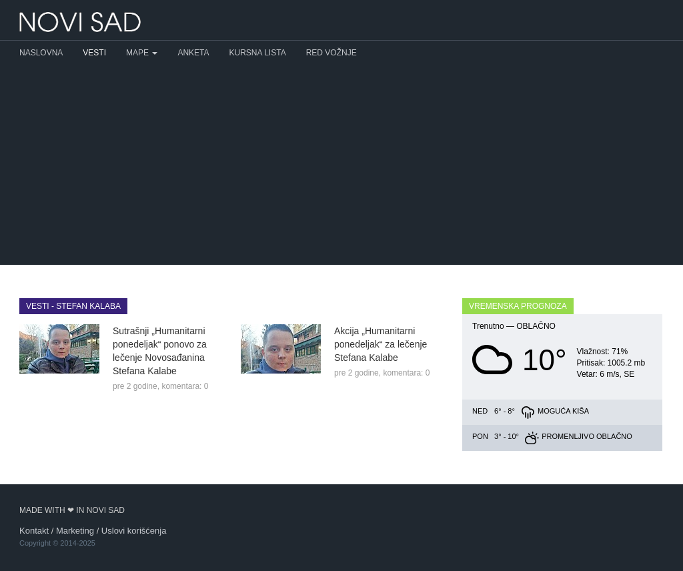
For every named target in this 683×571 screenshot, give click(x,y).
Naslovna (41, 52)
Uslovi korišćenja (134, 531)
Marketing (75, 531)
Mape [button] (141, 52)
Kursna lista (257, 52)
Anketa (193, 52)
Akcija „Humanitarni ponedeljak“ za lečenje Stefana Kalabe (380, 344)
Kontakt (34, 531)
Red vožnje (331, 52)
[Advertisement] (341, 164)
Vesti (94, 52)
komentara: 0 (184, 386)
